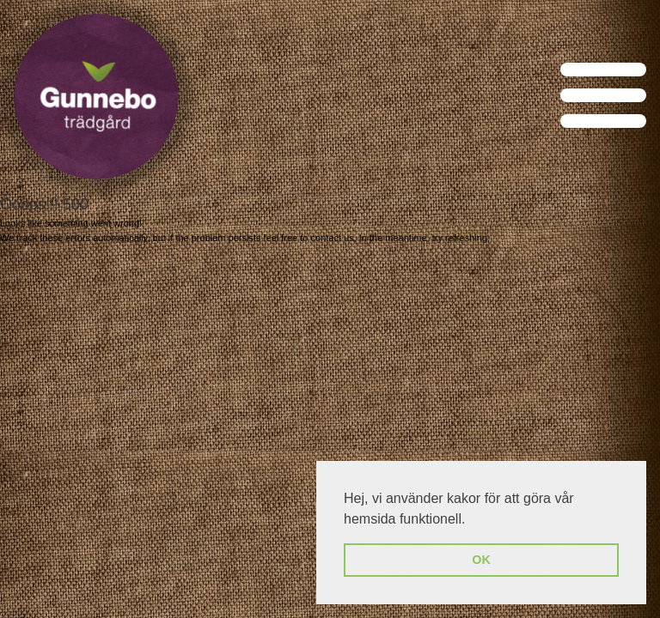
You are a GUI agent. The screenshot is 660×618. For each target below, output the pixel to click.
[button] (471, 520)
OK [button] (481, 559)
